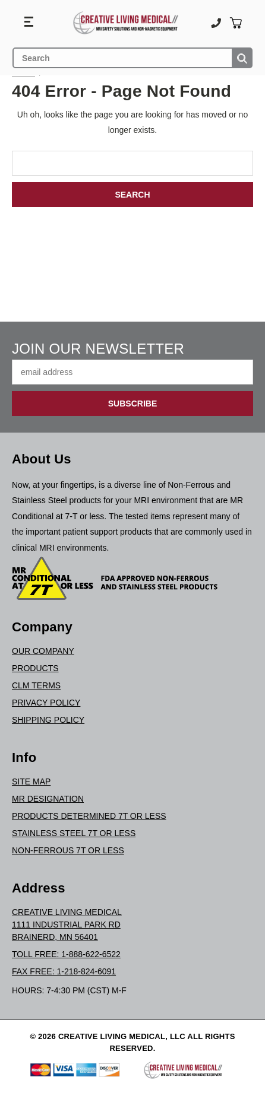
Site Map (31, 781)
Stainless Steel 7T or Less (73, 833)
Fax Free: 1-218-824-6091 (64, 971)
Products (35, 668)
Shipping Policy (48, 720)
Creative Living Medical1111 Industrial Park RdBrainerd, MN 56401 (67, 924)
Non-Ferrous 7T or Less (68, 850)
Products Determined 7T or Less (89, 816)
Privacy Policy (46, 702)
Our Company (43, 651)
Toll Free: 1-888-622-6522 (66, 954)
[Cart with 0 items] (235, 23)
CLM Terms (36, 685)
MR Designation (48, 798)
